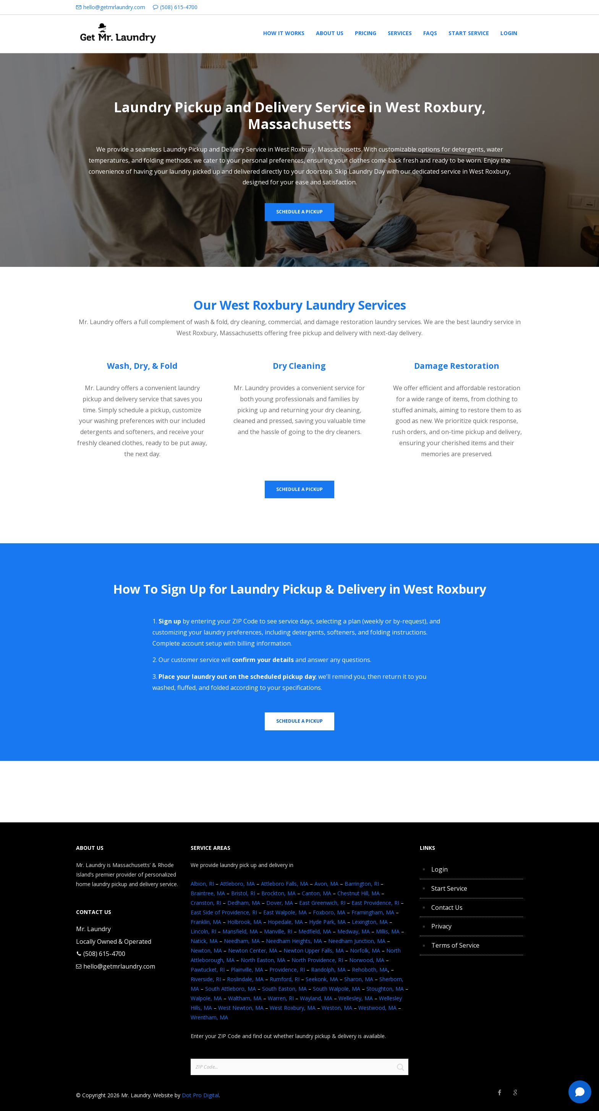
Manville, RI (278, 931)
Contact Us (447, 907)
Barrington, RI (362, 883)
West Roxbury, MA (293, 1007)
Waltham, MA (245, 998)
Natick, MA (204, 941)
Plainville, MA (247, 969)
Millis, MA (388, 931)
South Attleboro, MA (230, 988)
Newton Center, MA (252, 950)
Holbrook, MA (244, 921)
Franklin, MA (206, 921)
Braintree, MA (208, 893)
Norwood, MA (366, 960)
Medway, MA (353, 931)
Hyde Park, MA (327, 921)
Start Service (449, 888)
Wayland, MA (316, 998)
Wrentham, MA (209, 1017)
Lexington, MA (370, 921)
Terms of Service (455, 945)
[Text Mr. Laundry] (579, 1091)
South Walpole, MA (336, 988)
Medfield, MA (314, 931)
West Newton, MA (241, 1007)
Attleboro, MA (237, 883)
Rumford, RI (285, 979)
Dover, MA (279, 902)
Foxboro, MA (329, 912)
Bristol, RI (243, 893)
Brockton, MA (278, 893)
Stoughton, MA (385, 988)
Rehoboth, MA (370, 969)
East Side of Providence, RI (224, 912)
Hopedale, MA (285, 921)
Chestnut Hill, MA (358, 893)
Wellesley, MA (355, 998)
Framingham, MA (372, 912)
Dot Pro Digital (200, 1095)
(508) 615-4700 (179, 7)
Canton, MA (316, 893)
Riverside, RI (206, 979)
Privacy (441, 926)
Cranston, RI (206, 902)
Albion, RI (202, 883)
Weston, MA (337, 1007)
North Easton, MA (263, 960)
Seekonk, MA (322, 979)
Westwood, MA (377, 1007)
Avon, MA (326, 883)
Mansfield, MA (240, 931)
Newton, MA (206, 950)
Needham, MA (242, 941)
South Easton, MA (284, 988)
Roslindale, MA (245, 979)
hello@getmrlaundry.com (114, 7)
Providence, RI (287, 969)
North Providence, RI (317, 960)
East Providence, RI (375, 902)
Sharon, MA (358, 979)
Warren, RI (281, 998)
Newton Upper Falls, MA (313, 950)
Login (439, 869)
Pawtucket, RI (208, 969)
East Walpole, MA (285, 912)
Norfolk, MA (365, 950)
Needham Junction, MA (356, 941)
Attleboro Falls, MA (284, 883)
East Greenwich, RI (322, 902)
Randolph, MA (328, 969)
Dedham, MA (243, 902)
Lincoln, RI (203, 931)
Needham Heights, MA (294, 941)
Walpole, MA (206, 998)
